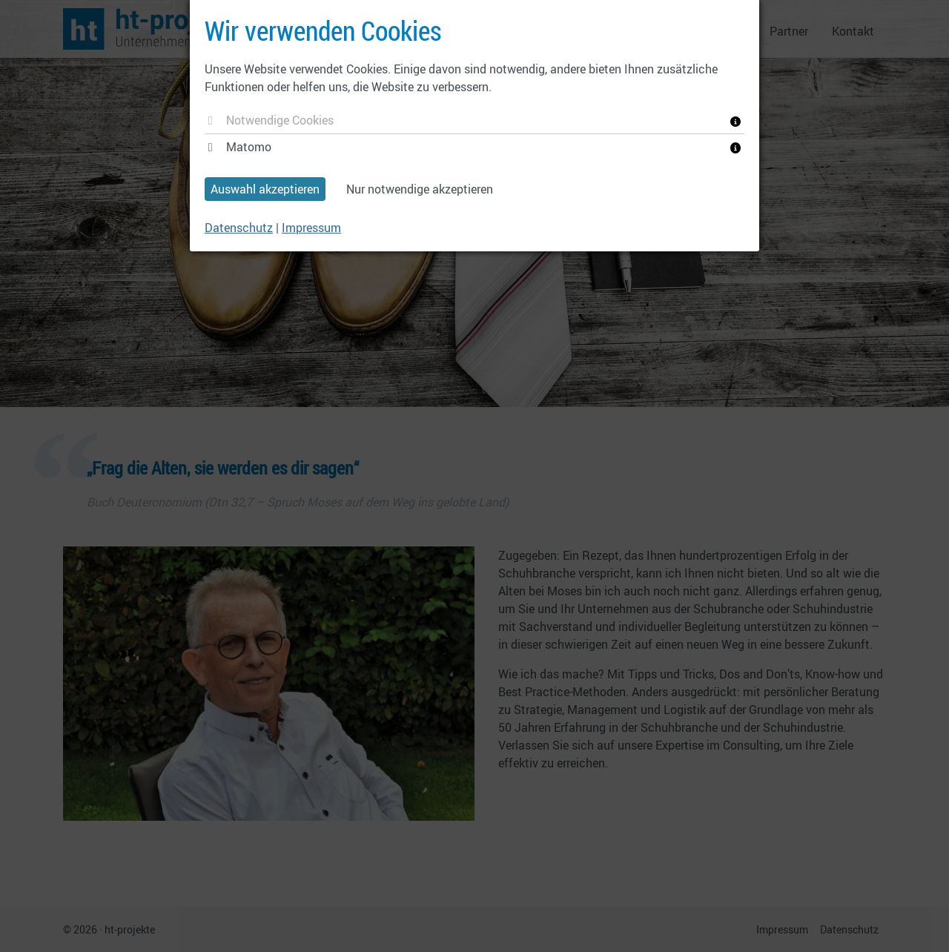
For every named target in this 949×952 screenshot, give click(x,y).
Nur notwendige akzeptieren (419, 189)
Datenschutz (239, 227)
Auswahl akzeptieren (265, 189)
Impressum (311, 227)
